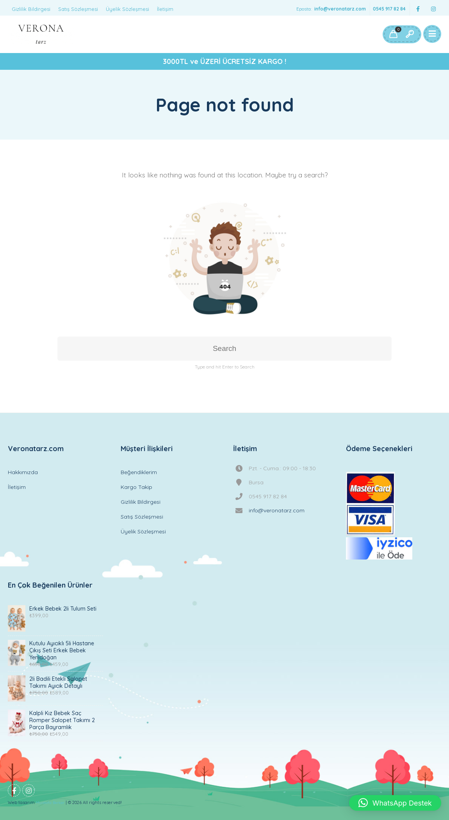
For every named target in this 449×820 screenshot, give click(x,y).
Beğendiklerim (139, 472)
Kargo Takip (136, 487)
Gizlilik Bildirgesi (31, 9)
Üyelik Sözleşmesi (127, 9)
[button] (395, 803)
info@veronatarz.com (340, 9)
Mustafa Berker (50, 802)
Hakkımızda (23, 472)
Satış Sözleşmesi (78, 9)
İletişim (165, 9)
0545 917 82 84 (389, 9)
